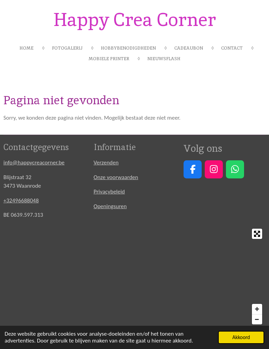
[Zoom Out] (257, 319)
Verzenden (106, 162)
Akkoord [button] (241, 337)
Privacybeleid (109, 191)
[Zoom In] (257, 309)
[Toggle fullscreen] (257, 234)
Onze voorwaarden (116, 177)
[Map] (134, 276)
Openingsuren (110, 206)
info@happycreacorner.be (34, 162)
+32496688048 (21, 200)
